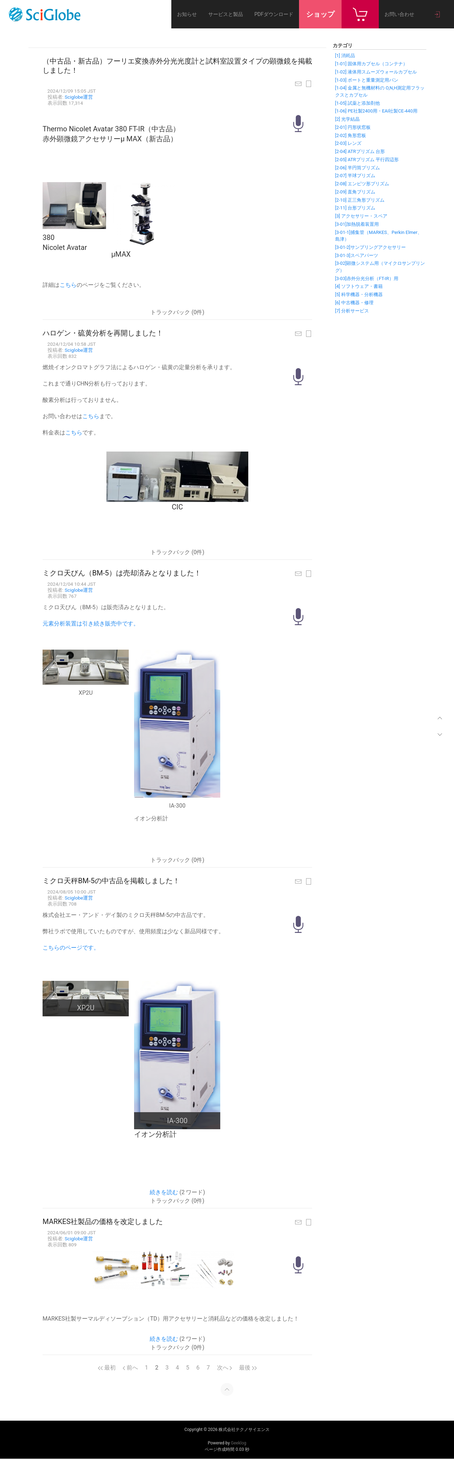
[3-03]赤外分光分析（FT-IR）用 (366, 278)
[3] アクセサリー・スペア (361, 216)
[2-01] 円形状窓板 (353, 127)
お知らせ (187, 14)
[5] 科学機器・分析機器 (359, 294)
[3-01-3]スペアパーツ (356, 255)
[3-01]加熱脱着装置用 (357, 224)
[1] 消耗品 (345, 55)
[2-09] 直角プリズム (355, 192)
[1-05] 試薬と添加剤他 (357, 103)
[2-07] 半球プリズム (355, 175)
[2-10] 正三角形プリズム (360, 200)
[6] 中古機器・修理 (354, 302)
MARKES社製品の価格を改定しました (103, 1221)
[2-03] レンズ (348, 143)
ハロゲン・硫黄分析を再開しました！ (103, 333)
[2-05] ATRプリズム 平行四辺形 (367, 159)
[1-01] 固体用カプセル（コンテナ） (371, 63)
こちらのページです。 (71, 947)
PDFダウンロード (273, 14)
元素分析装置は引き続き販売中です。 (91, 623)
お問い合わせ (399, 14)
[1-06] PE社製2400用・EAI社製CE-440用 (376, 111)
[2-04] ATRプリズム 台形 (360, 151)
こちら (68, 285)
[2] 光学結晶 (347, 119)
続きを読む (164, 1192)
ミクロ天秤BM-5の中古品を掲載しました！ (111, 880)
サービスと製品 (225, 14)
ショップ (320, 14)
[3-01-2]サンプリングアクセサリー (370, 247)
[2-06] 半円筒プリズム (357, 167)
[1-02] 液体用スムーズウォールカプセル (376, 72)
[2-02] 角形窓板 (350, 135)
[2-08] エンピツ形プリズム (362, 183)
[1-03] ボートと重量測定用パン (367, 80)
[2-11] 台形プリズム (355, 208)
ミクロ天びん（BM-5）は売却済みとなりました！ (122, 573)
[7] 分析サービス (352, 310)
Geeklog (238, 1443)
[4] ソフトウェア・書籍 (359, 286)
